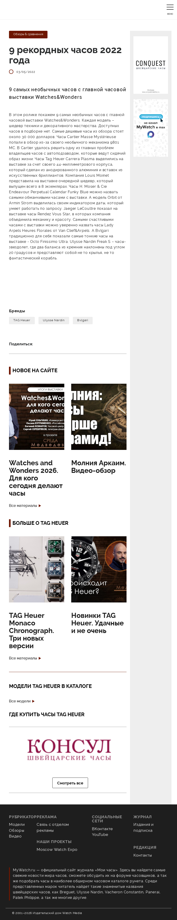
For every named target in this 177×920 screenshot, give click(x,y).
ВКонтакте (102, 828)
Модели (17, 824)
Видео (15, 836)
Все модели (20, 701)
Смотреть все (70, 783)
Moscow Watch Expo (57, 849)
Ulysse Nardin (54, 320)
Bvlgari (82, 320)
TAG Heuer (21, 320)
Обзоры (16, 830)
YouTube (100, 834)
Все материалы (23, 506)
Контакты (142, 855)
